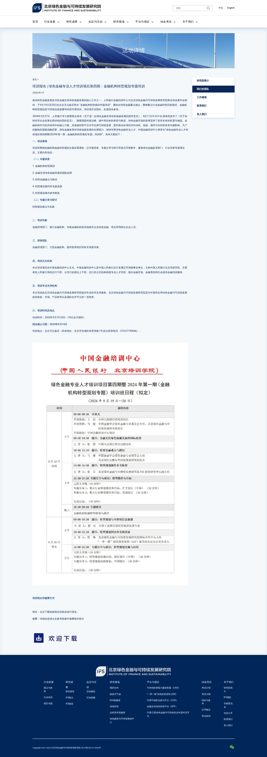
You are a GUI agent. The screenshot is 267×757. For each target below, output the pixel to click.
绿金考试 (166, 21)
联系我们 (202, 105)
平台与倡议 (142, 21)
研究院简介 (203, 80)
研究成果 (72, 21)
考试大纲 (206, 694)
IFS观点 (69, 697)
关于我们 (188, 21)
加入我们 (202, 114)
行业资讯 (48, 697)
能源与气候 (115, 694)
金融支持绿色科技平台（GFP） (162, 706)
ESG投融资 (115, 700)
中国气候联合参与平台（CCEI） (162, 700)
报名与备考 (206, 702)
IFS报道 (69, 704)
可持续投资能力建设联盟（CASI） (164, 688)
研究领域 (119, 21)
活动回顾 (90, 697)
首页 (35, 21)
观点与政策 (48, 689)
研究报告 (70, 691)
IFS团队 (227, 697)
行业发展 (50, 21)
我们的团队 (203, 89)
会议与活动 (95, 21)
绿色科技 (114, 706)
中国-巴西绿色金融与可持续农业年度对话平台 (168, 714)
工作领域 (202, 97)
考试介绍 (206, 688)
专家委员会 (228, 705)
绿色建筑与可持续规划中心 (122, 720)
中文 (221, 8)
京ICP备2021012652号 (91, 748)
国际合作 (114, 688)
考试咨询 (206, 716)
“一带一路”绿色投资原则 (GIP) (161, 694)
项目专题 (48, 703)
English (231, 8)
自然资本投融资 (117, 712)
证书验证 (206, 709)
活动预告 (90, 691)
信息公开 (228, 713)
